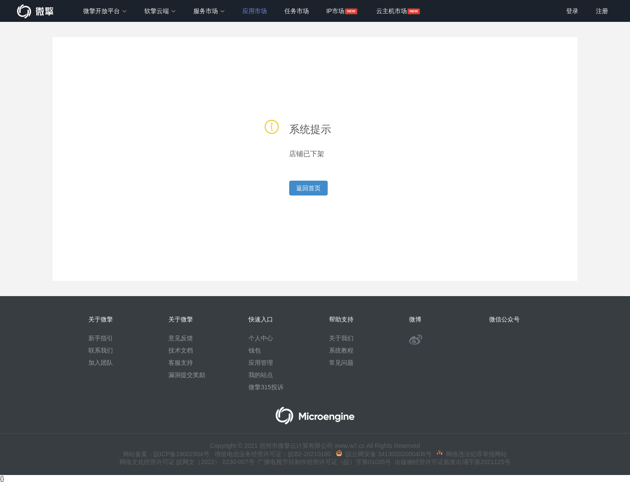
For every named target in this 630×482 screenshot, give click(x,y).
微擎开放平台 (105, 10)
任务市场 (296, 10)
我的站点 (260, 374)
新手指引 (100, 338)
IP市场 (335, 10)
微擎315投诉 (265, 387)
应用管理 (260, 362)
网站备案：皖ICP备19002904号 (166, 454)
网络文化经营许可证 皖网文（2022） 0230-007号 (186, 461)
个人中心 (260, 338)
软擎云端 (160, 10)
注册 (602, 10)
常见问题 (341, 362)
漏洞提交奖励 (186, 374)
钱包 (254, 350)
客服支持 (180, 362)
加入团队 (100, 362)
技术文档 (180, 350)
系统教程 (341, 350)
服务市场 (209, 10)
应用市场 (254, 10)
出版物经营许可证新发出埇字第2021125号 (450, 461)
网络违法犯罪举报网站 (472, 454)
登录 (572, 10)
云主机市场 (391, 10)
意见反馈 (180, 338)
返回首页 (308, 188)
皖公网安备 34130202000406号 (384, 454)
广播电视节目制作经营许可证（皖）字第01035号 (323, 461)
